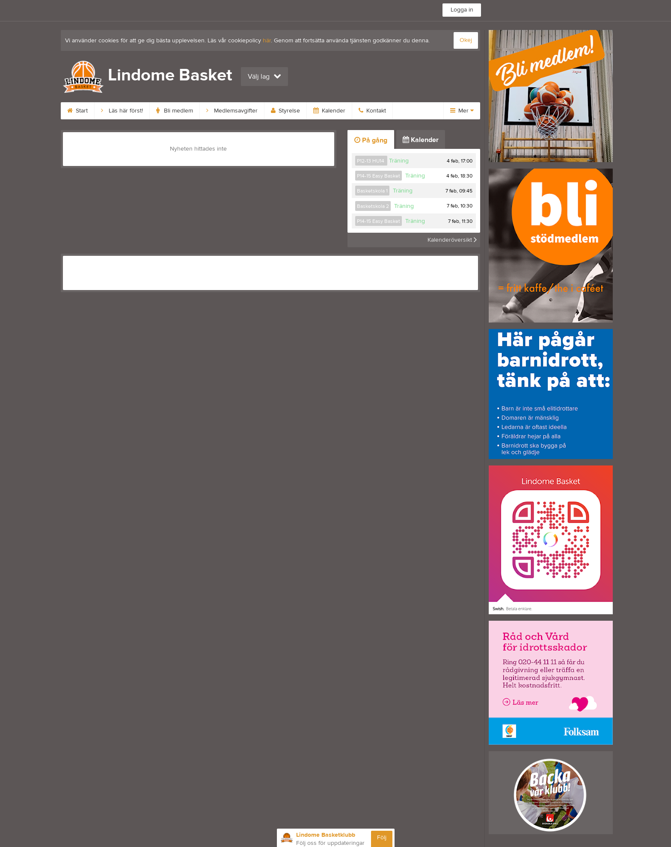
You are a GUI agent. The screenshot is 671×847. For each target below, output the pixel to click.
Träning (399, 161)
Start (77, 111)
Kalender (329, 111)
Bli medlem (174, 111)
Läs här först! (122, 111)
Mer (462, 111)
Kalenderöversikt (452, 240)
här (267, 40)
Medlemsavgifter (232, 111)
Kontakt (372, 111)
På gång (370, 140)
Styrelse (285, 111)
